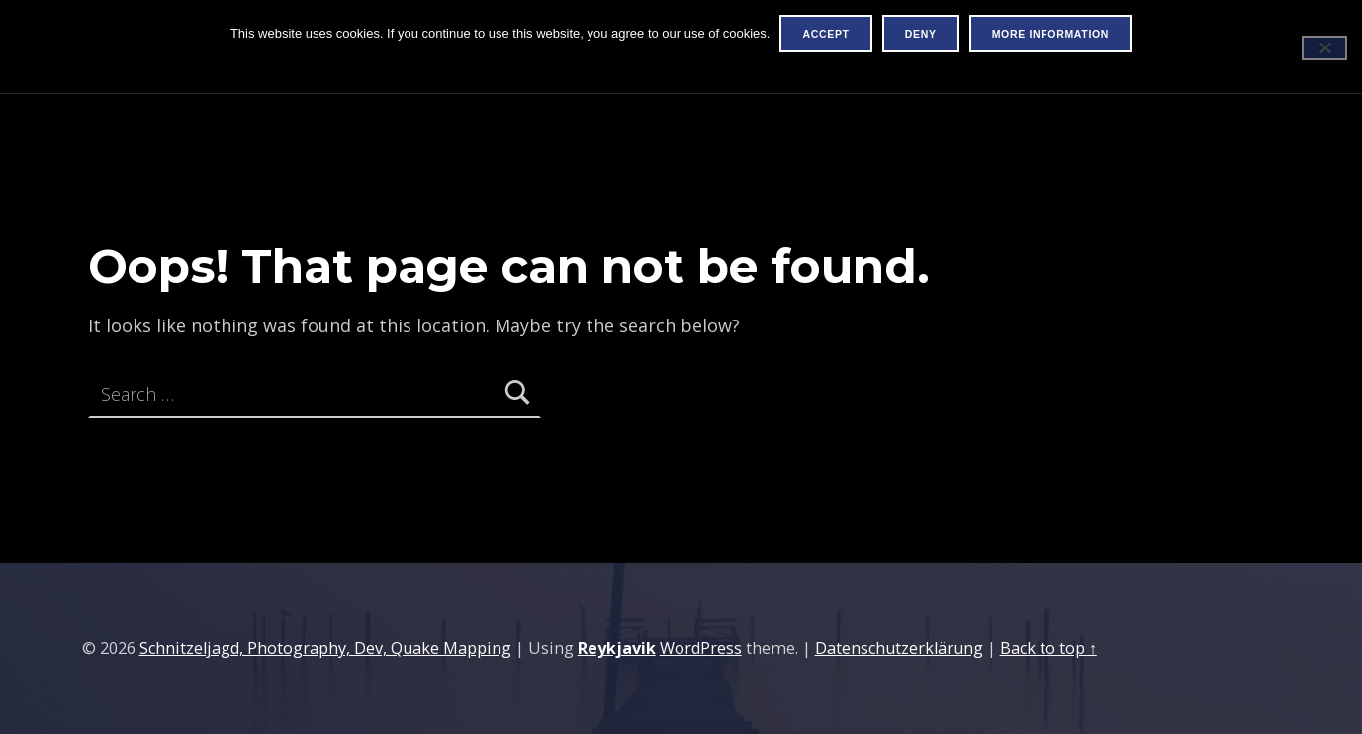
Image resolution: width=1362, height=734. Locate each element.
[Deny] (1324, 48)
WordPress (701, 648)
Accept (825, 34)
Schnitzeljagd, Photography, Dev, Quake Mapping (325, 648)
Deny (921, 34)
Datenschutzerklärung (899, 648)
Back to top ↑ (1048, 648)
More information (1050, 34)
